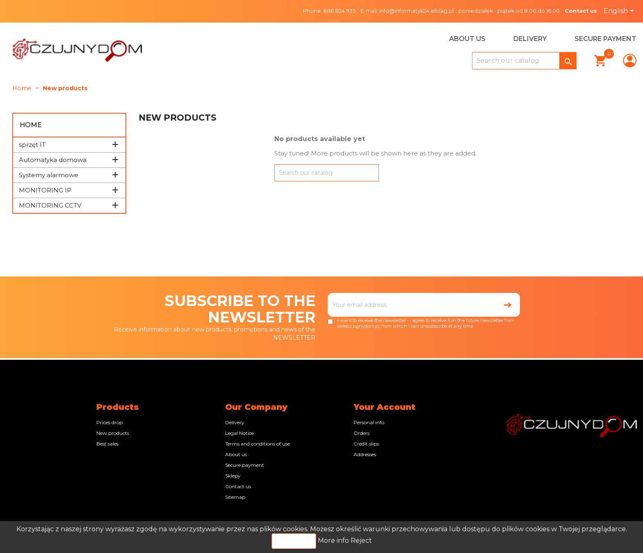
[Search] (524, 60)
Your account (384, 407)
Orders (361, 433)
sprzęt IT (32, 145)
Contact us (581, 11)
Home (31, 125)
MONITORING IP (45, 190)
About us (467, 39)
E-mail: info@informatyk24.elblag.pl (407, 11)
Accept (294, 541)
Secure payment (605, 39)
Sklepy (233, 476)
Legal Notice (239, 433)
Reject (361, 540)
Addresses (364, 454)
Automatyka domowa (53, 160)
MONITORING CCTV (50, 205)
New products (112, 433)
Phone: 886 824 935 (329, 11)
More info (334, 540)
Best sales (107, 444)
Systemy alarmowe (48, 175)
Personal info (368, 422)
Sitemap (235, 497)
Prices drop (109, 422)
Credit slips (366, 444)
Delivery (530, 39)
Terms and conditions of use (257, 444)
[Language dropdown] (620, 11)
